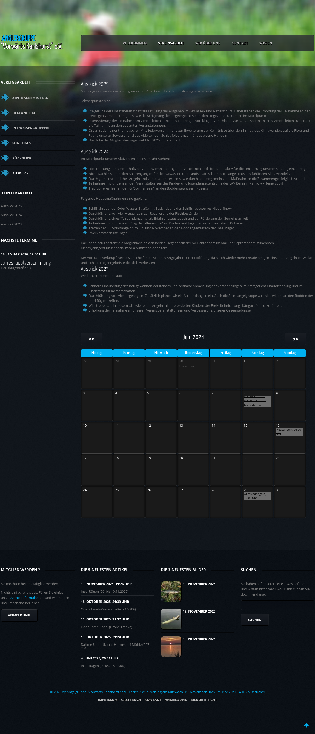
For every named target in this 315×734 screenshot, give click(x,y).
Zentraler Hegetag (30, 97)
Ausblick (20, 173)
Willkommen (135, 43)
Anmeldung (19, 615)
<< (91, 339)
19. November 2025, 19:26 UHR (106, 583)
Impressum (108, 699)
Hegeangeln (23, 112)
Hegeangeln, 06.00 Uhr (288, 431)
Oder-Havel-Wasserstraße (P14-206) (108, 609)
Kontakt (239, 43)
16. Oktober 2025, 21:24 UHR (105, 637)
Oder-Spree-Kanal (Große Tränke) (106, 627)
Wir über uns (207, 43)
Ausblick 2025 (11, 206)
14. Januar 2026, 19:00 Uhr (24, 254)
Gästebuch (131, 699)
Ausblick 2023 (11, 224)
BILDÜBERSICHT (204, 699)
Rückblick (21, 158)
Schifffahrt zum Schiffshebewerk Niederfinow (255, 401)
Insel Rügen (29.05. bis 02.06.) (103, 665)
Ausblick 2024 (11, 215)
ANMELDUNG (176, 699)
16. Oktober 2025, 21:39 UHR (105, 601)
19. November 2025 (199, 583)
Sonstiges (21, 143)
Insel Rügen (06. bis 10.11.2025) (104, 591)
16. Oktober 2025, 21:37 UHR (105, 619)
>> (295, 339)
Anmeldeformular (24, 597)
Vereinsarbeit (171, 43)
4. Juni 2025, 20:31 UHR (100, 658)
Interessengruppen (30, 127)
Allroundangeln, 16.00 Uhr (255, 496)
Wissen (265, 43)
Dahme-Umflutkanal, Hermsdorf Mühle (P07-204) (115, 646)
